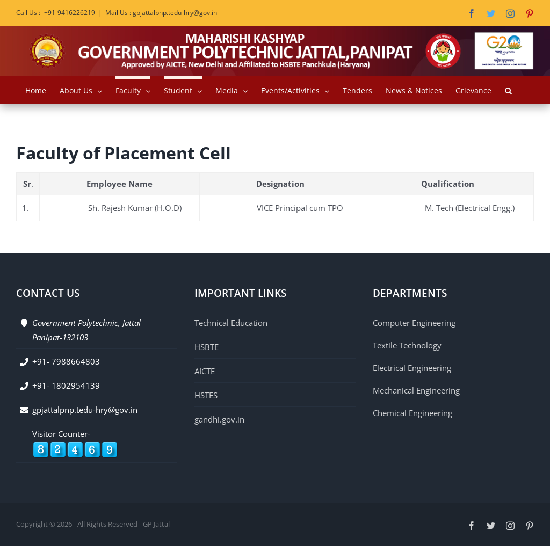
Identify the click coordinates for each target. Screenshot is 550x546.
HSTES (206, 395)
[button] (508, 89)
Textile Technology (407, 345)
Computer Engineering (414, 322)
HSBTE (206, 346)
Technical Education (230, 322)
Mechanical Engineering (416, 390)
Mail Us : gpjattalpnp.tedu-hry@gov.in (161, 12)
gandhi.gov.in (219, 419)
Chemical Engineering (412, 412)
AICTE (204, 371)
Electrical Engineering (412, 367)
